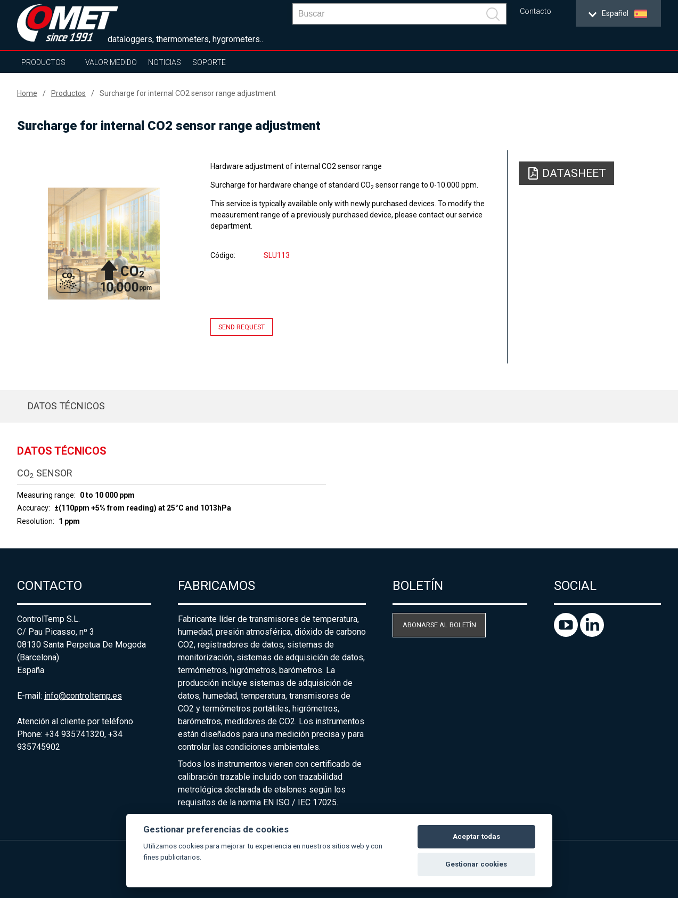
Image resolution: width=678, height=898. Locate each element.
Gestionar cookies (476, 864)
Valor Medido (111, 62)
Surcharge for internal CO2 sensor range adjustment (188, 93)
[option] (104, 243)
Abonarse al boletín (439, 625)
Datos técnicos (66, 405)
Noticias (164, 62)
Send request (241, 327)
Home (27, 93)
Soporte (209, 62)
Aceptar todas (476, 836)
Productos (43, 62)
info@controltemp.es (83, 696)
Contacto (535, 11)
